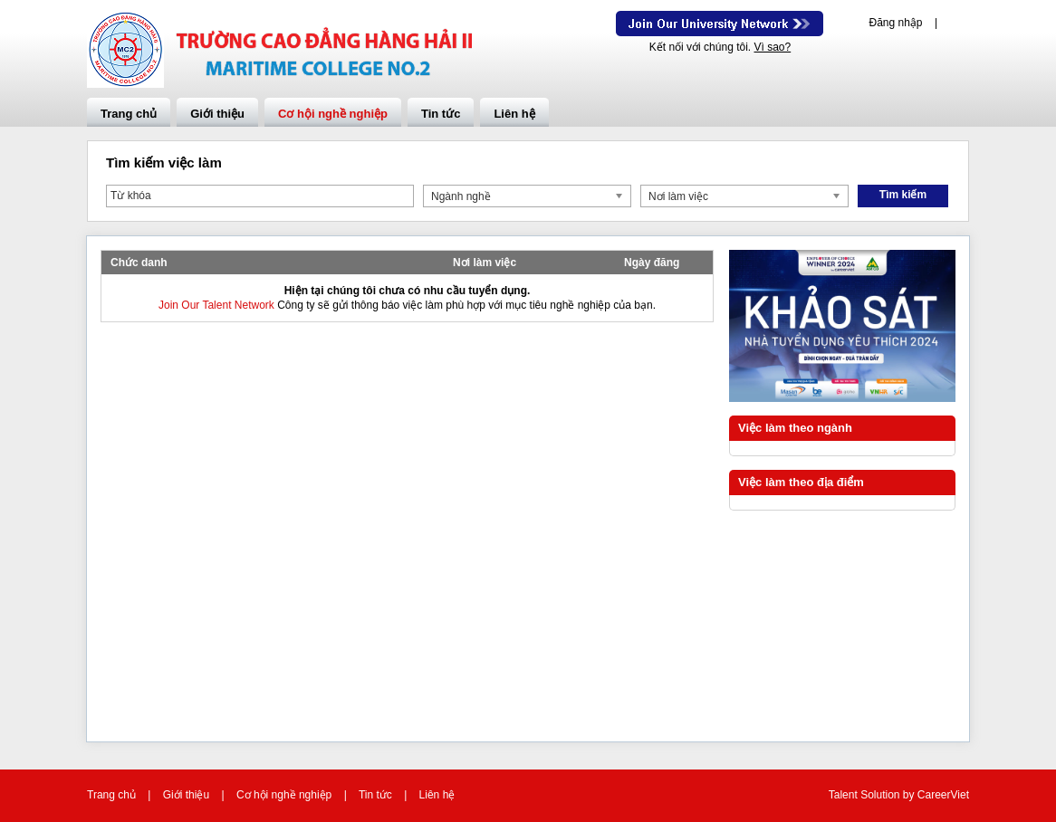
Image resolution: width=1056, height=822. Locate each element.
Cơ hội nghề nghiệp (333, 113)
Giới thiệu (217, 113)
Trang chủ (129, 113)
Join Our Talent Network (719, 23)
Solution (881, 795)
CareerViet (943, 795)
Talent (844, 795)
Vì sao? (772, 47)
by (910, 795)
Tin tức (440, 113)
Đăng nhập (895, 22)
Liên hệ (514, 113)
